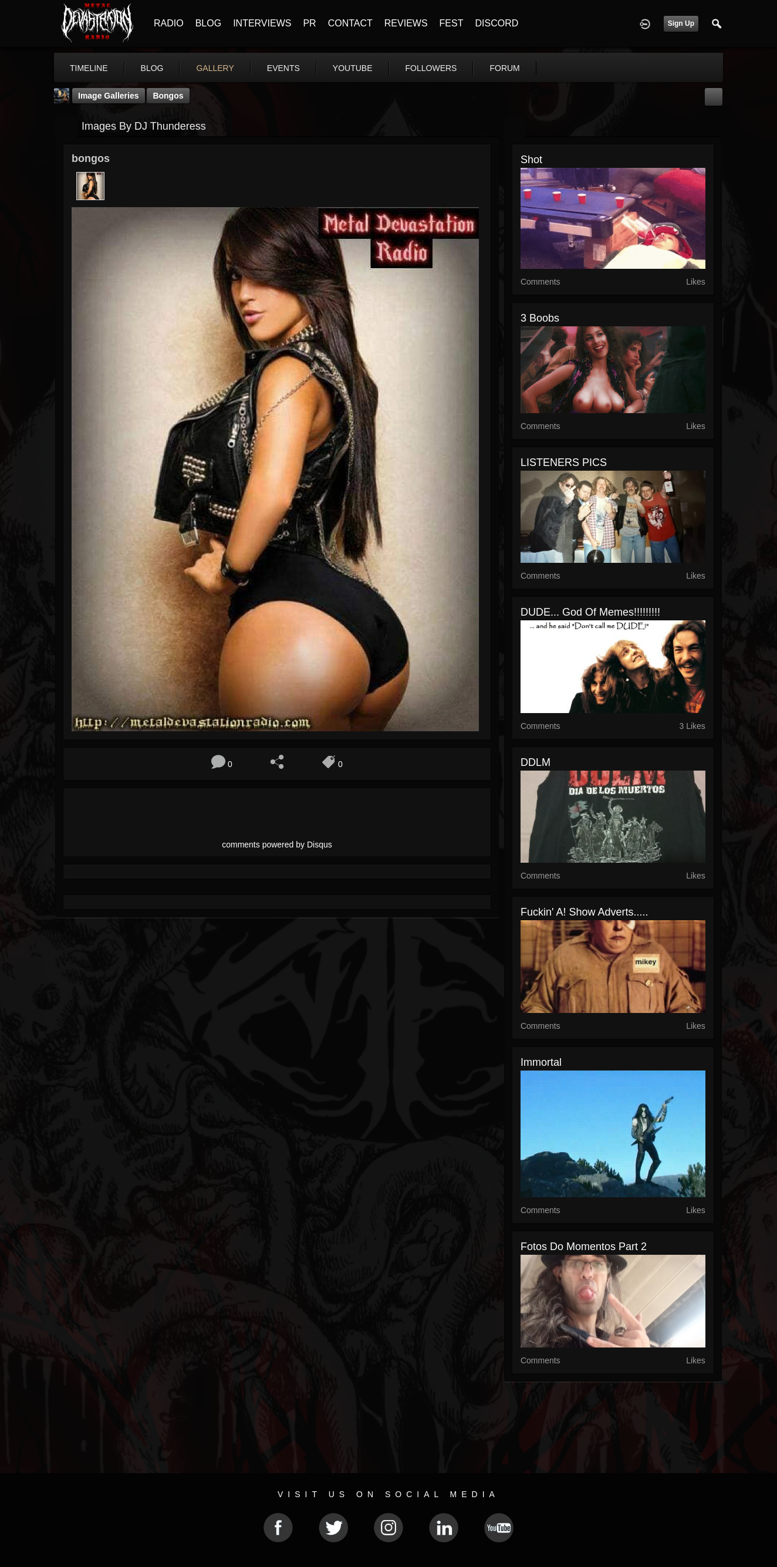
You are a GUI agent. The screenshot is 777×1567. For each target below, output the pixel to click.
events (283, 68)
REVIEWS (406, 23)
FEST (452, 23)
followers (431, 68)
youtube (353, 68)
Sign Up (681, 23)
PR (309, 23)
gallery (215, 68)
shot (531, 160)
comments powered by (277, 844)
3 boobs (540, 318)
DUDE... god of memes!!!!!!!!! (590, 612)
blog (152, 68)
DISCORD (496, 23)
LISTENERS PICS (564, 462)
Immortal (541, 1062)
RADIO (169, 23)
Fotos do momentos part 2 (584, 1246)
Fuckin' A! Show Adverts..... (584, 912)
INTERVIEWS (262, 23)
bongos (168, 95)
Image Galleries (108, 95)
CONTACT (350, 23)
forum (504, 68)
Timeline (89, 68)
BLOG (208, 23)
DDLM (535, 762)
